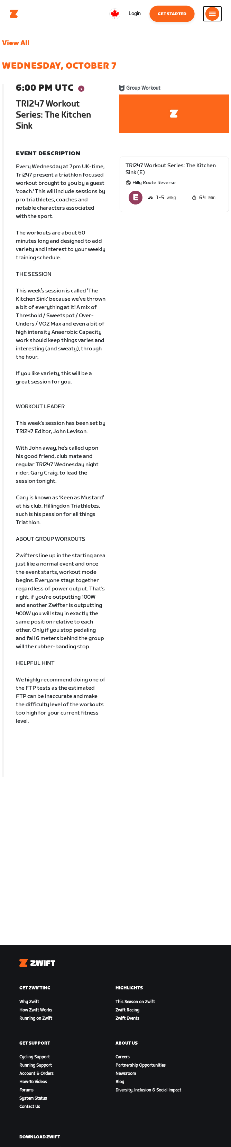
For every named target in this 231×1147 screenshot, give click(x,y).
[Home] (14, 14)
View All (15, 43)
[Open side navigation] (212, 14)
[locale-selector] (114, 13)
